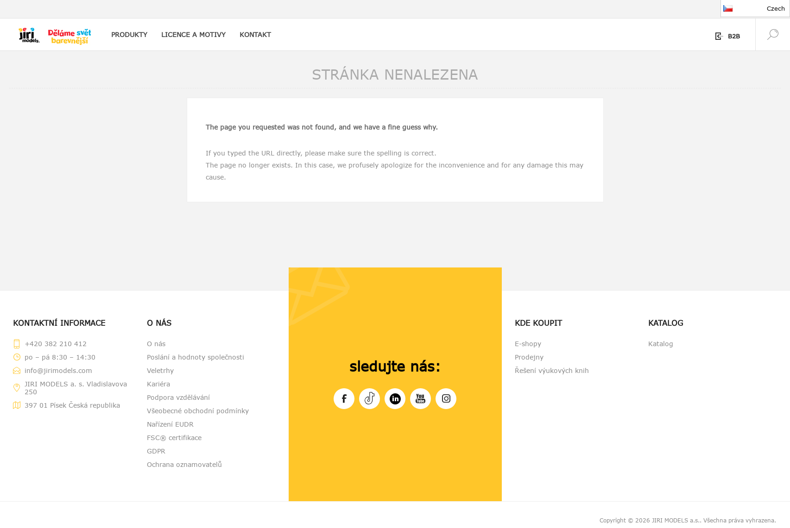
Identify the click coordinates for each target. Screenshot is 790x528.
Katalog (660, 344)
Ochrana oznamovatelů (184, 464)
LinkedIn (395, 397)
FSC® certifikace (174, 437)
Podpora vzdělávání (178, 397)
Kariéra (158, 384)
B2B (734, 36)
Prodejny (529, 357)
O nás (156, 344)
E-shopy (528, 344)
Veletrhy (160, 370)
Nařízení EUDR (170, 424)
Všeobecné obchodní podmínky (198, 411)
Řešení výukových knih (552, 370)
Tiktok (369, 397)
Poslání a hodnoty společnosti (195, 357)
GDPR (156, 451)
